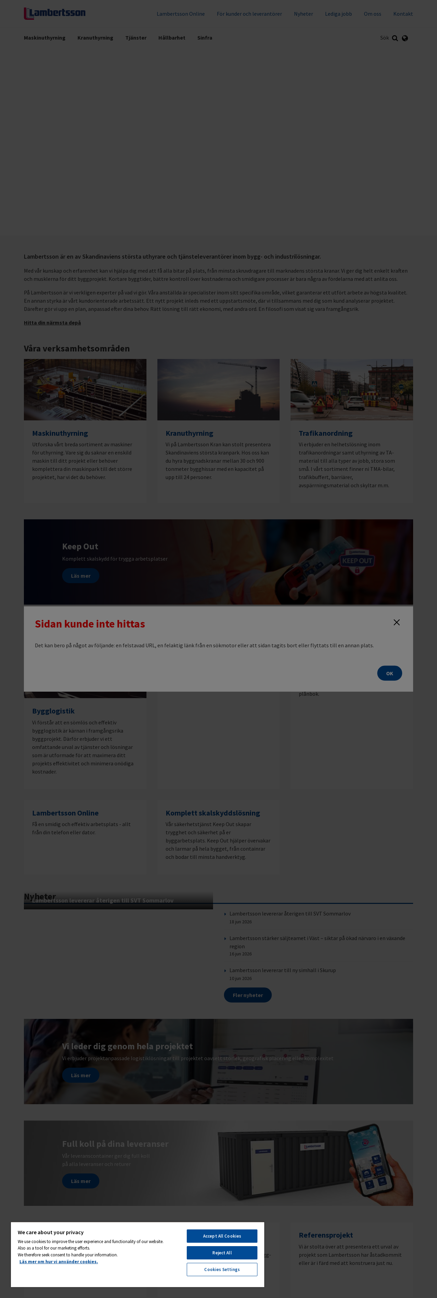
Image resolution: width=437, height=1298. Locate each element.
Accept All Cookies (222, 1236)
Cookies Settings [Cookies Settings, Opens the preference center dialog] (222, 1269)
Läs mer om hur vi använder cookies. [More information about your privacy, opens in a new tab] (58, 1262)
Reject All (221, 1253)
